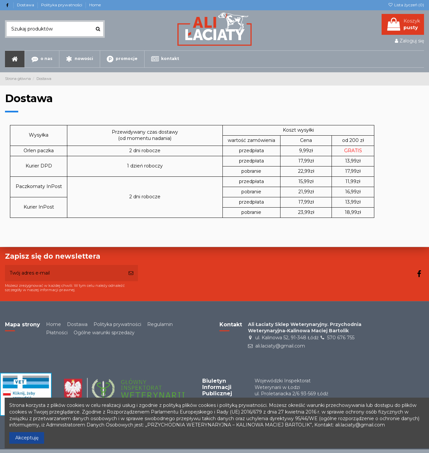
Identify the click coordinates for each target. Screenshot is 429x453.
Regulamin (160, 324)
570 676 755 (340, 338)
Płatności (57, 333)
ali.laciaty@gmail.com (280, 346)
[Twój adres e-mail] (64, 273)
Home (95, 4)
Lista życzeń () (406, 4)
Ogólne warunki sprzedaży (104, 333)
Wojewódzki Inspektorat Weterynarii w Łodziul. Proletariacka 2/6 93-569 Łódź (291, 387)
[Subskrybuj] (131, 273)
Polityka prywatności (62, 4)
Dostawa (26, 4)
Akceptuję (26, 438)
